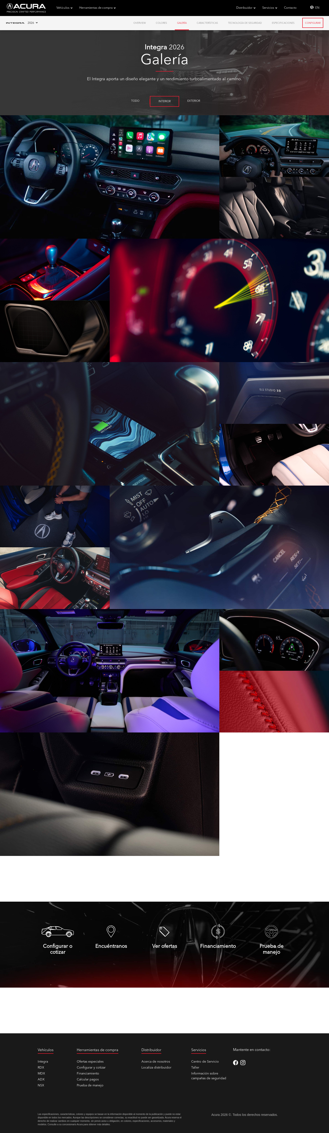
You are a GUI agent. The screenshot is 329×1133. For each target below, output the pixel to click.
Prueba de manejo (90, 1085)
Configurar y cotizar (91, 1067)
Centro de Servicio (205, 1061)
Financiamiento (88, 1073)
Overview (139, 23)
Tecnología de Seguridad (245, 23)
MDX (41, 1073)
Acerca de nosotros (155, 1061)
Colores (161, 23)
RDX (41, 1067)
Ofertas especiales (90, 1061)
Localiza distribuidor (156, 1067)
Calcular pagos (88, 1079)
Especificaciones (283, 23)
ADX (41, 1079)
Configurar (313, 23)
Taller (195, 1067)
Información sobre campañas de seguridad (208, 1076)
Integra (43, 1061)
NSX (41, 1085)
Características (207, 23)
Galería (182, 23)
